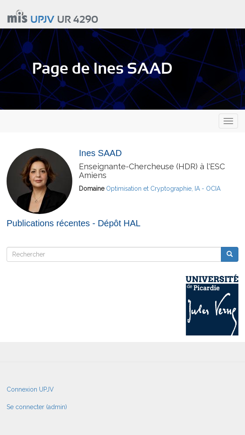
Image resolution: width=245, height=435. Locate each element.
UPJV (42, 20)
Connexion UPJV (30, 389)
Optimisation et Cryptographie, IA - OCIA (163, 188)
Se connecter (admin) (37, 406)
